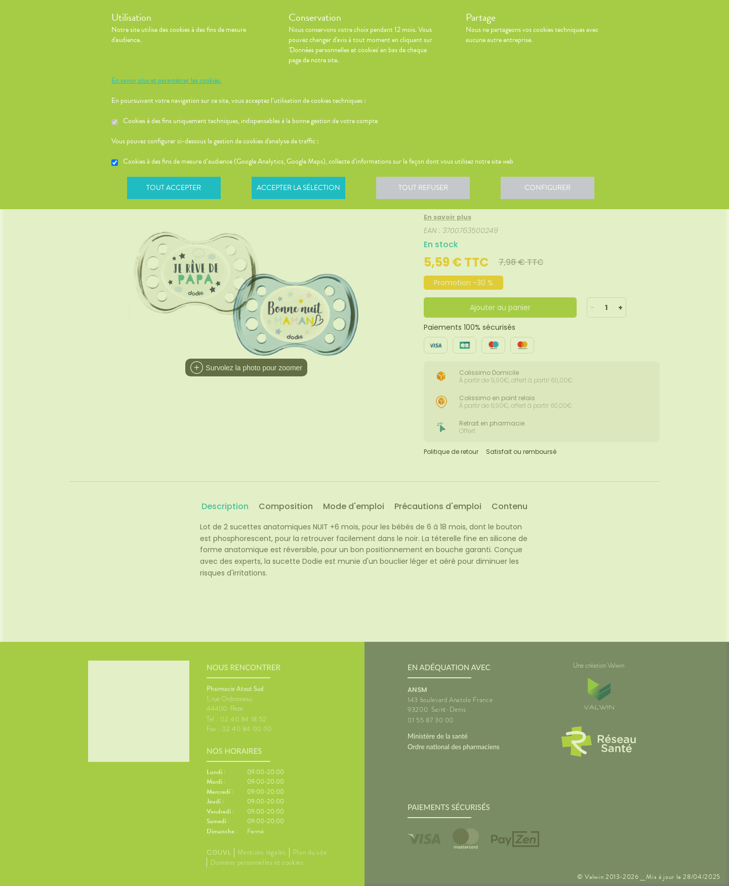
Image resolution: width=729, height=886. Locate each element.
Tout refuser (428, 189)
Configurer (554, 189)
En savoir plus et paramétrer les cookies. (166, 80)
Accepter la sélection (301, 189)
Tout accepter (174, 189)
